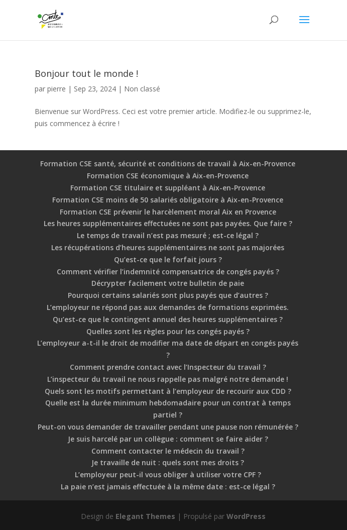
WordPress (246, 516)
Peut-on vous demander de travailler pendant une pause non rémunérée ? (168, 427)
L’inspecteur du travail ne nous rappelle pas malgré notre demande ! (167, 379)
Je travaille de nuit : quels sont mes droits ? (167, 462)
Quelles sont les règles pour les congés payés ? (168, 331)
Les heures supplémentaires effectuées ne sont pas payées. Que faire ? (168, 223)
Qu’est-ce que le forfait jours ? (168, 259)
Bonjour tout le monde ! (86, 73)
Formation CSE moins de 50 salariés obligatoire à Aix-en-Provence (167, 199)
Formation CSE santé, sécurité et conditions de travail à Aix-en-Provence (167, 163)
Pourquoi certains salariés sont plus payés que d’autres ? (168, 295)
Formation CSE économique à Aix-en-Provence (168, 175)
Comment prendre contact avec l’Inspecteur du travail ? (168, 367)
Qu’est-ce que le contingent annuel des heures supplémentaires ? (168, 319)
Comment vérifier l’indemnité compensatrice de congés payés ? (168, 271)
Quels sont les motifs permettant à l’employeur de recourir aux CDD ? (168, 391)
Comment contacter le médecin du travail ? (168, 451)
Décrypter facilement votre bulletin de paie (167, 283)
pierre (56, 88)
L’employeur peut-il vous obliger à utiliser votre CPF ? (168, 474)
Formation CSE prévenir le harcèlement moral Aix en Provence (168, 212)
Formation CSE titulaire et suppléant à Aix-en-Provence (167, 187)
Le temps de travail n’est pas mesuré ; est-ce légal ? (168, 235)
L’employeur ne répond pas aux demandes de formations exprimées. (168, 307)
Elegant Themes (145, 516)
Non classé (142, 88)
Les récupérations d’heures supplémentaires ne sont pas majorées (167, 247)
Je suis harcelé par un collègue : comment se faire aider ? (168, 439)
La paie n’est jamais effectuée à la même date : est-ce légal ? (168, 486)
